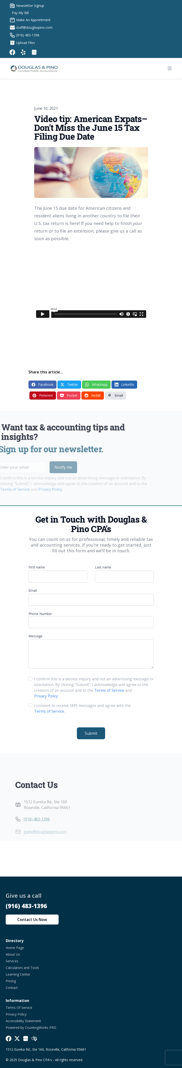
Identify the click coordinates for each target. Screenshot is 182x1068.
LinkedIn (124, 384)
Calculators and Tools (22, 967)
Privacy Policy (41, 489)
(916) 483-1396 (37, 828)
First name (36, 567)
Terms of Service (109, 690)
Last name (103, 567)
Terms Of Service (19, 1007)
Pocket (68, 395)
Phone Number (40, 613)
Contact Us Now (32, 919)
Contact (12, 987)
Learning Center (18, 974)
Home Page (15, 947)
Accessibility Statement (23, 1021)
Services (12, 961)
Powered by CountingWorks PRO (31, 1027)
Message (35, 636)
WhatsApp (96, 384)
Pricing (11, 981)
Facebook (42, 384)
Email (115, 395)
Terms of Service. (49, 711)
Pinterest (43, 395)
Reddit (92, 395)
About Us (13, 954)
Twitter (69, 384)
